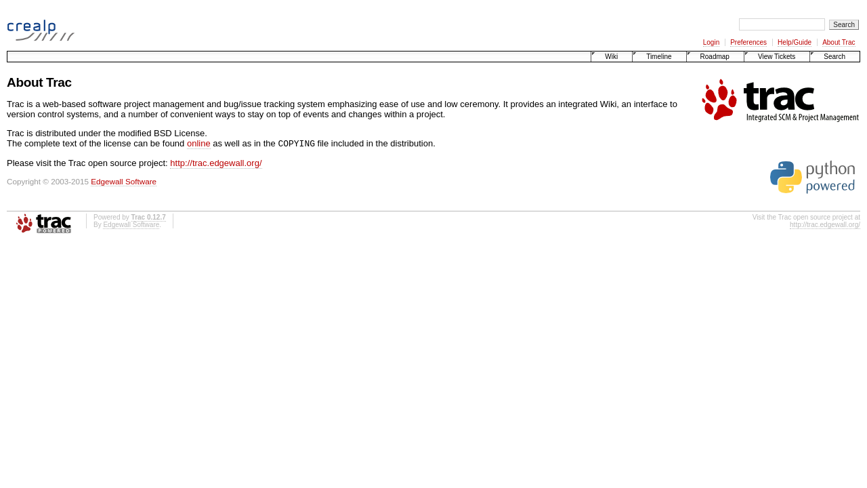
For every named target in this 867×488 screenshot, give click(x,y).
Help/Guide (794, 42)
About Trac (838, 42)
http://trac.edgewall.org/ (215, 164)
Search (834, 56)
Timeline (658, 56)
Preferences (748, 42)
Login (711, 42)
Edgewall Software (123, 182)
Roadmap (714, 56)
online (199, 145)
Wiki (611, 56)
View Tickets (776, 56)
